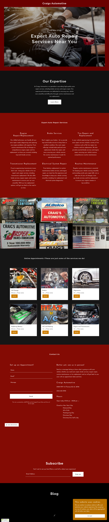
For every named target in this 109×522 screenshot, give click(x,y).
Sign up (78, 474)
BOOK (14, 296)
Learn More (55, 102)
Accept (90, 515)
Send (31, 396)
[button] (78, 401)
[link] (54, 4)
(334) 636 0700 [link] (54, 31)
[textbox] (31, 370)
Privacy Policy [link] (40, 402)
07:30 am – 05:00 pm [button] (70, 401)
